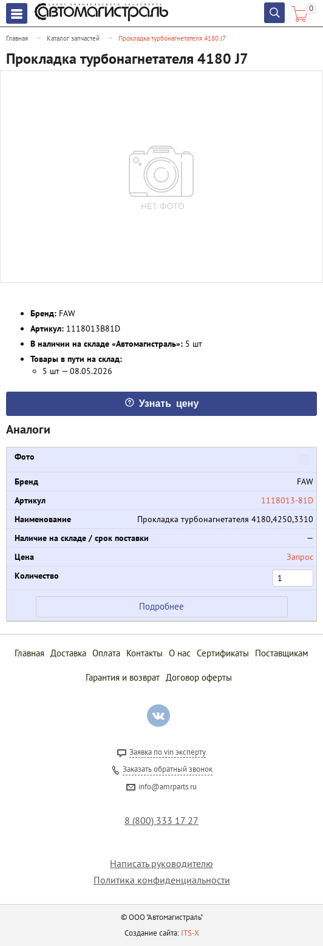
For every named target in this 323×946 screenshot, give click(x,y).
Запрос (300, 556)
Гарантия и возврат (123, 677)
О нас (180, 653)
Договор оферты (199, 677)
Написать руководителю (161, 864)
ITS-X (190, 933)
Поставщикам (281, 653)
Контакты (144, 653)
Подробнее (161, 606)
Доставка (68, 653)
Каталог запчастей (73, 38)
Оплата (106, 653)
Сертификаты (223, 653)
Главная (17, 38)
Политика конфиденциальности (161, 880)
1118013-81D (287, 500)
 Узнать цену (161, 402)
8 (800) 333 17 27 (161, 820)
